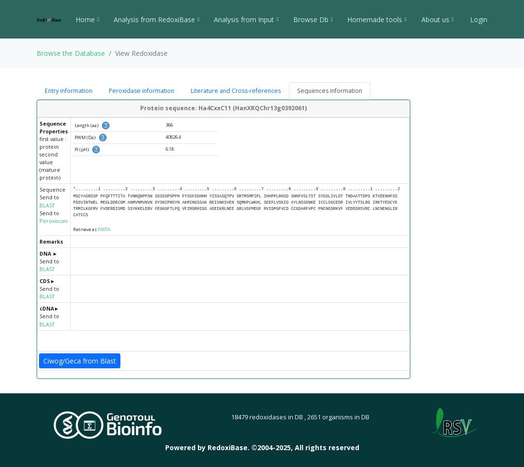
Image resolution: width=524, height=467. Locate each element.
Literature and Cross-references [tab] (236, 91)
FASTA (104, 229)
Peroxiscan (53, 221)
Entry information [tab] (68, 91)
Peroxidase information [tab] (141, 91)
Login (477, 19)
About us (437, 19)
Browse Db (313, 19)
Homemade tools (376, 19)
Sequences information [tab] (329, 91)
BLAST (46, 205)
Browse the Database (71, 53)
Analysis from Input (246, 19)
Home (87, 19)
